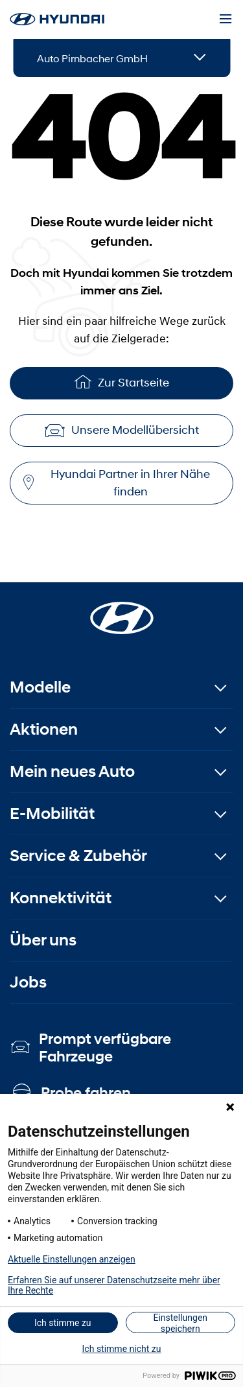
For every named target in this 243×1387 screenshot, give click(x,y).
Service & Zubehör (78, 856)
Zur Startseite (122, 381)
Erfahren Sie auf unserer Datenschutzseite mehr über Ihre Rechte (114, 1285)
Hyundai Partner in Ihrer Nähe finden (116, 483)
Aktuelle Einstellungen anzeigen (71, 1259)
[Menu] (225, 19)
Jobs (28, 982)
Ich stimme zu (62, 1323)
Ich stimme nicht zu (121, 1349)
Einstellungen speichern (180, 1322)
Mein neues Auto (72, 771)
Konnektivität (60, 898)
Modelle (40, 687)
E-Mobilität (52, 813)
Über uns (43, 940)
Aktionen (44, 729)
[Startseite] (122, 610)
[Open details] (200, 58)
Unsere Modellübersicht (122, 430)
